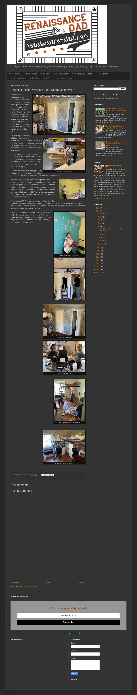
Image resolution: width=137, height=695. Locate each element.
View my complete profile (102, 199)
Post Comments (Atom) (28, 586)
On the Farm (66, 78)
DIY (9, 74)
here (117, 98)
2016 (98, 266)
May (99, 226)
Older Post (81, 582)
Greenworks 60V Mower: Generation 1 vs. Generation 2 (116, 110)
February (101, 241)
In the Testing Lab (50, 78)
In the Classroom (61, 74)
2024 (98, 208)
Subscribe (68, 622)
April (99, 235)
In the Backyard (30, 74)
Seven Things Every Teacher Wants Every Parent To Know (116, 144)
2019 (98, 257)
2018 (98, 260)
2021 (98, 251)
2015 (98, 269)
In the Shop (34, 78)
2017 (98, 263)
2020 (98, 254)
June (100, 223)
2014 (98, 272)
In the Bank (45, 74)
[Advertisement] (48, 565)
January (101, 244)
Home (17, 74)
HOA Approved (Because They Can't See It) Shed (115, 127)
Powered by (68, 633)
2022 (98, 248)
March (100, 238)
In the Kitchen (102, 74)
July (99, 220)
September (102, 214)
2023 (98, 211)
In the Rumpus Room (17, 78)
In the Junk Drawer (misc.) (82, 74)
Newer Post (15, 582)
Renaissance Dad (114, 166)
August (100, 217)
